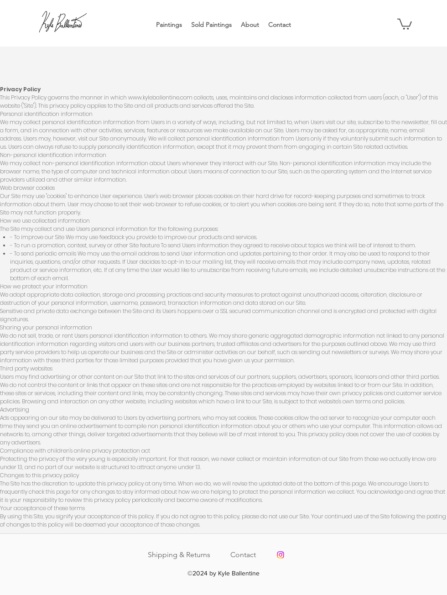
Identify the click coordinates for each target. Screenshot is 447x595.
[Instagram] (280, 554)
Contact (243, 554)
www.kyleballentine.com (160, 97)
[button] (404, 23)
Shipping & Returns (179, 554)
